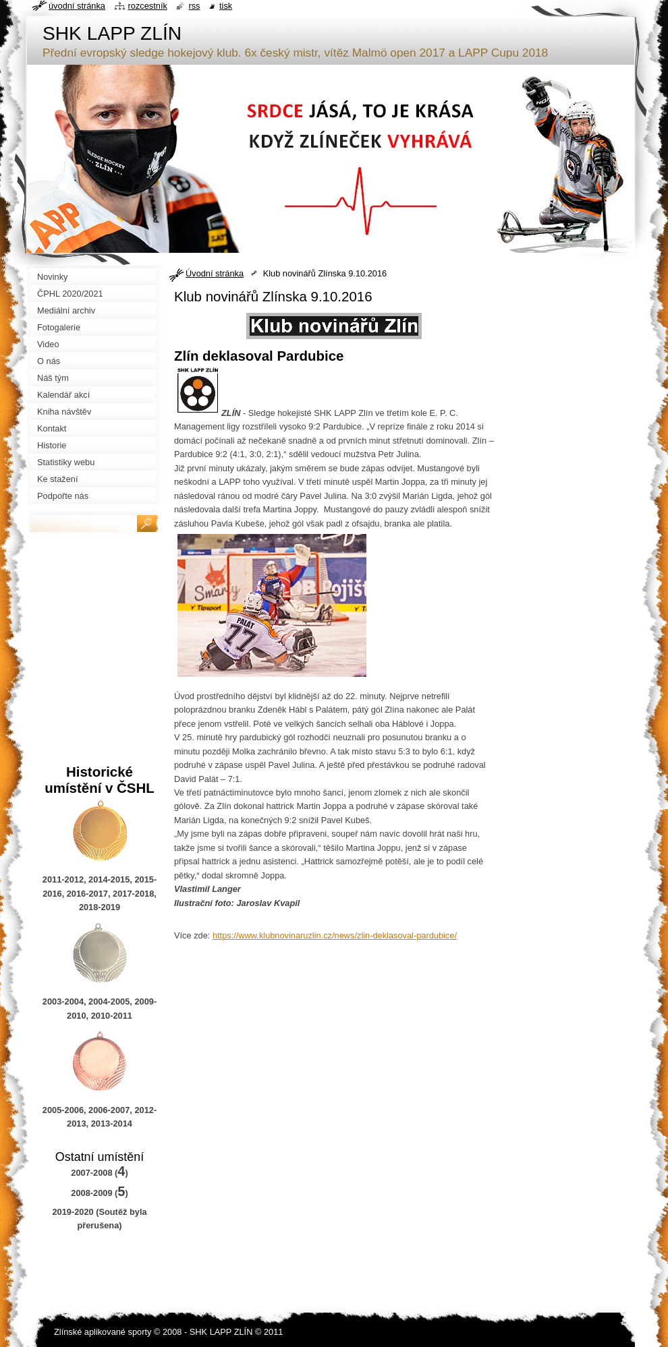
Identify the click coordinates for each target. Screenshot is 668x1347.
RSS (194, 6)
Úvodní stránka (215, 273)
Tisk (225, 6)
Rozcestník (147, 6)
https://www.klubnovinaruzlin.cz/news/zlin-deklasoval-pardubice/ (335, 935)
